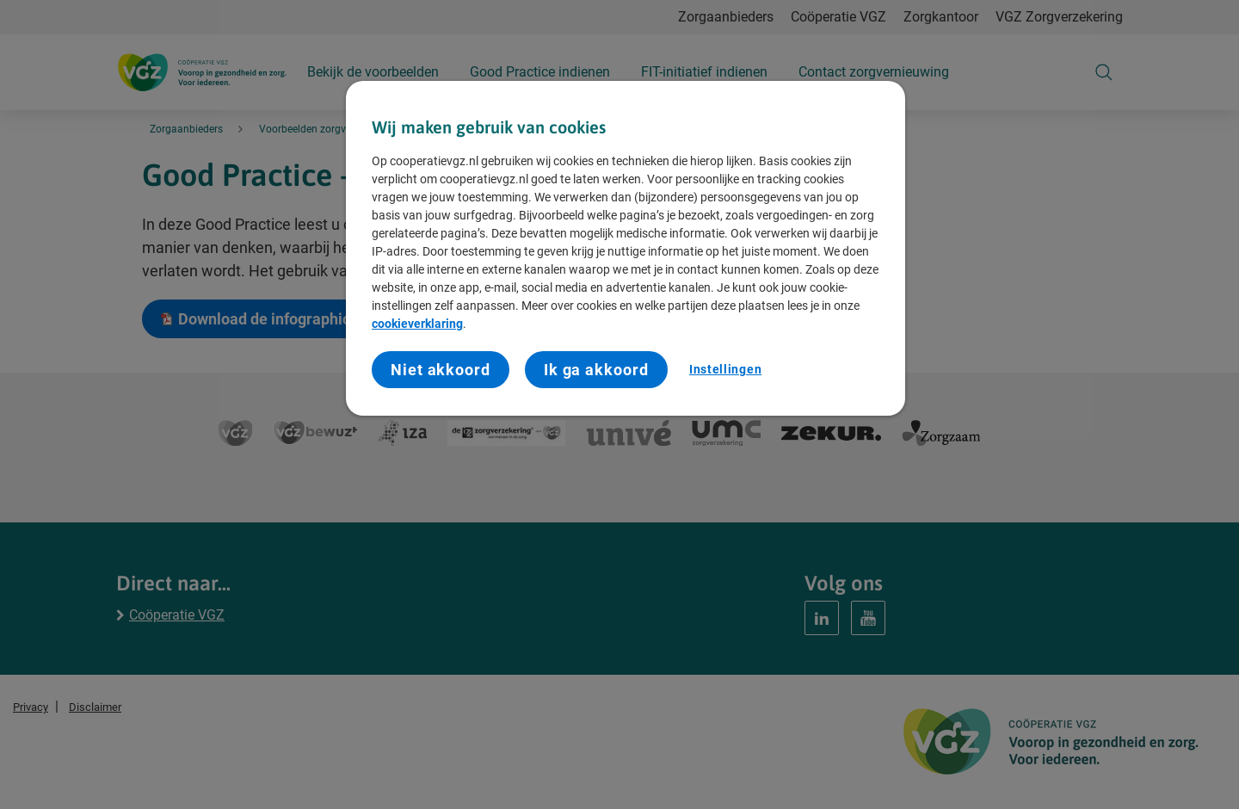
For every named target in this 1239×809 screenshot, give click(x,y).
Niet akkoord (440, 370)
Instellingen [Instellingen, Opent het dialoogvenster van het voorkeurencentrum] (725, 369)
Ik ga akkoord (596, 370)
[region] (625, 248)
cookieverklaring (417, 323)
